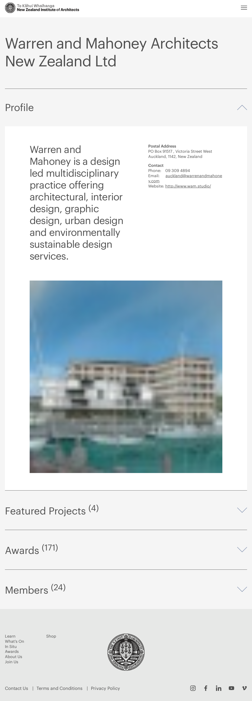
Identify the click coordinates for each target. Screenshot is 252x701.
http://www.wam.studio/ (188, 186)
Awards (126, 549)
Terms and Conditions (60, 688)
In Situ (11, 646)
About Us (13, 656)
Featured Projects (126, 510)
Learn (10, 636)
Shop (51, 636)
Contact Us (16, 688)
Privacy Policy (105, 688)
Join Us (11, 661)
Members (126, 589)
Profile (126, 108)
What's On (14, 641)
